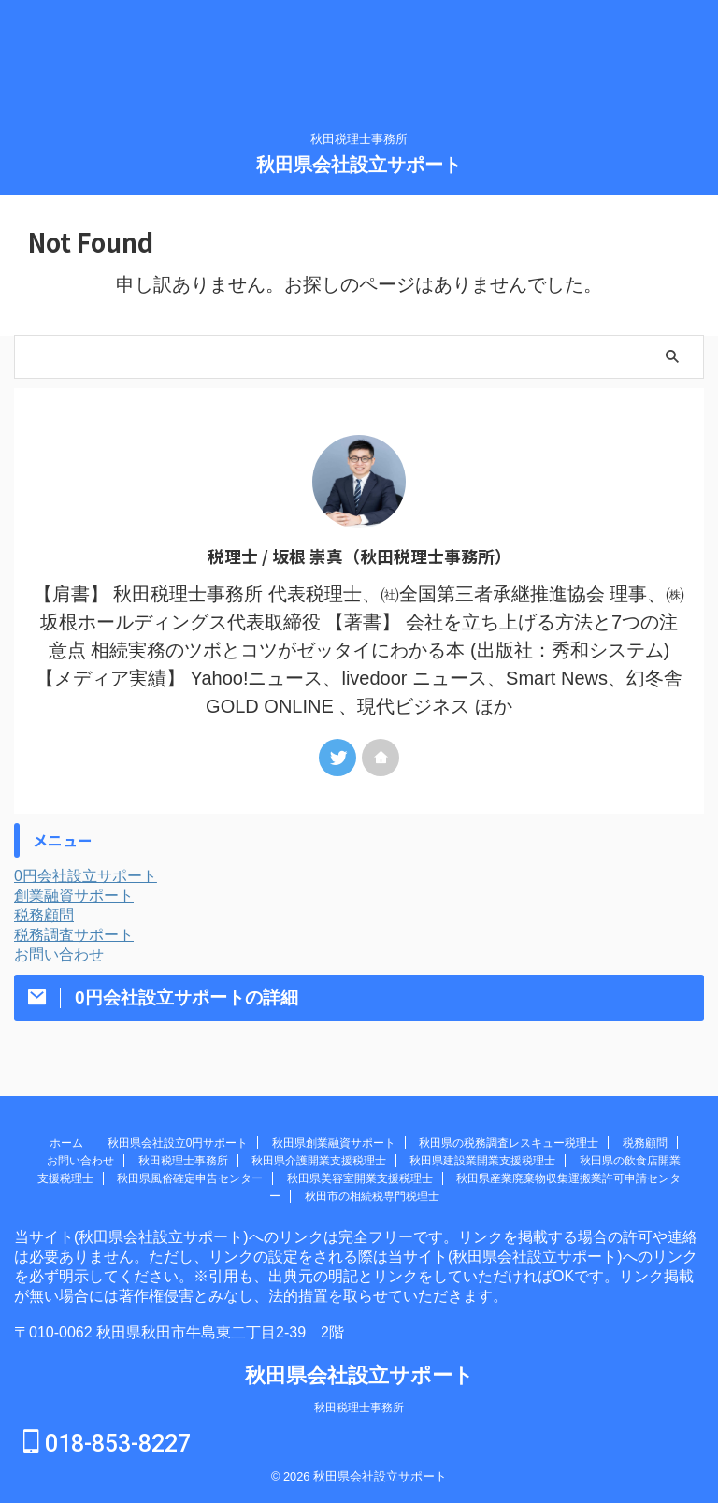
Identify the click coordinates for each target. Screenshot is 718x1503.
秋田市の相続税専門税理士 (372, 1196)
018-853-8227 (107, 1443)
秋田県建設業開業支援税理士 (482, 1160)
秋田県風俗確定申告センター (190, 1178)
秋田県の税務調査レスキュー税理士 (508, 1142)
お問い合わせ (59, 954)
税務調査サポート (74, 935)
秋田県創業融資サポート (333, 1142)
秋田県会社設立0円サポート (178, 1142)
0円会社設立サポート (85, 876)
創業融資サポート (74, 895)
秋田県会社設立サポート (359, 164)
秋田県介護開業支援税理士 (318, 1160)
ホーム (66, 1142)
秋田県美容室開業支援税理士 (360, 1178)
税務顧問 (44, 915)
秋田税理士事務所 (183, 1160)
